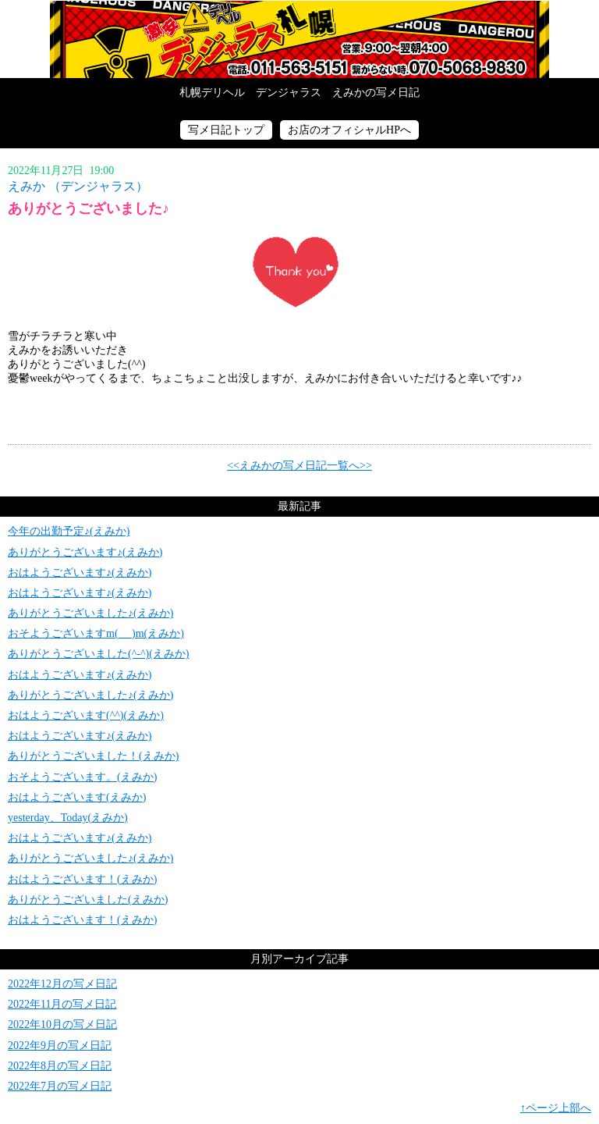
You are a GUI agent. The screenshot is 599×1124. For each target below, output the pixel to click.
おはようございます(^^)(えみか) (86, 715)
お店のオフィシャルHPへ (349, 130)
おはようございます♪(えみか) (79, 572)
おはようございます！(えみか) (82, 879)
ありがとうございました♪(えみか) (90, 613)
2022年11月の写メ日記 (62, 1004)
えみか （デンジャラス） (78, 186)
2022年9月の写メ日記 (60, 1045)
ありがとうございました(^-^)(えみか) (98, 654)
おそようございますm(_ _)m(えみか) (96, 633)
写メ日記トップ (226, 130)
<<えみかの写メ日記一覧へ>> (299, 465)
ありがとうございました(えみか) (88, 899)
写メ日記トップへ (299, 39)
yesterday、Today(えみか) (68, 817)
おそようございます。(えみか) (82, 777)
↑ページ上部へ (555, 1108)
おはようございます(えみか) (77, 797)
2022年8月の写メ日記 (60, 1066)
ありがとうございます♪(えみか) (85, 552)
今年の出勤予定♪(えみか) (68, 531)
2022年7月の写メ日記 (60, 1086)
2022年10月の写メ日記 (62, 1024)
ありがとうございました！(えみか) (93, 756)
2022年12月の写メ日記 (62, 984)
